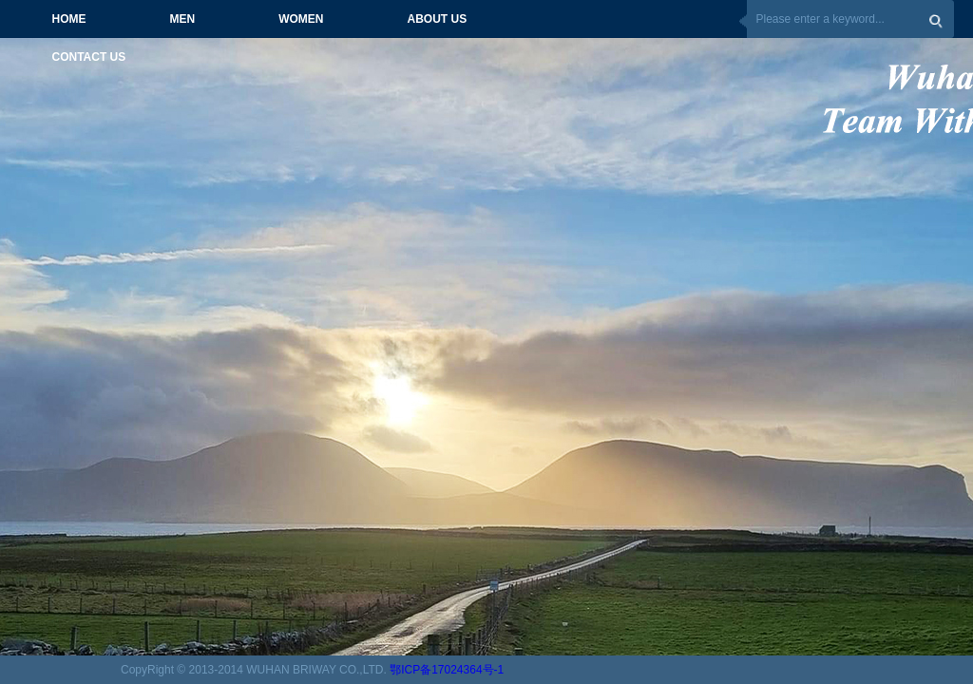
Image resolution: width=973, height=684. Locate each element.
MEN (183, 19)
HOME (69, 19)
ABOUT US (437, 19)
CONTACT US (89, 57)
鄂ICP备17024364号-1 (447, 669)
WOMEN (300, 19)
